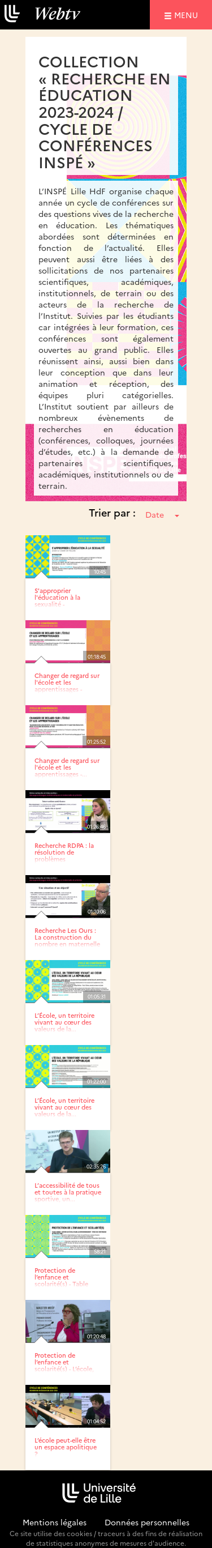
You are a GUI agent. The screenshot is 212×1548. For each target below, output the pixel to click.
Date (162, 514)
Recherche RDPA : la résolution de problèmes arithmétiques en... (64, 855)
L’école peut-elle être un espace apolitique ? (65, 1447)
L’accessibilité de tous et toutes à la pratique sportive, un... (67, 1192)
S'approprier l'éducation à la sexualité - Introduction (57, 600)
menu (187, 14)
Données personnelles (147, 1522)
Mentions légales (54, 1522)
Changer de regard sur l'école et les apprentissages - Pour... (66, 685)
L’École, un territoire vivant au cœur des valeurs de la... (64, 1022)
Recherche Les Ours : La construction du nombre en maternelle (67, 937)
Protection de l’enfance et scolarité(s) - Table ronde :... (61, 1280)
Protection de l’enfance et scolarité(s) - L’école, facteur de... (64, 1365)
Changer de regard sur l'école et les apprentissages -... (66, 767)
